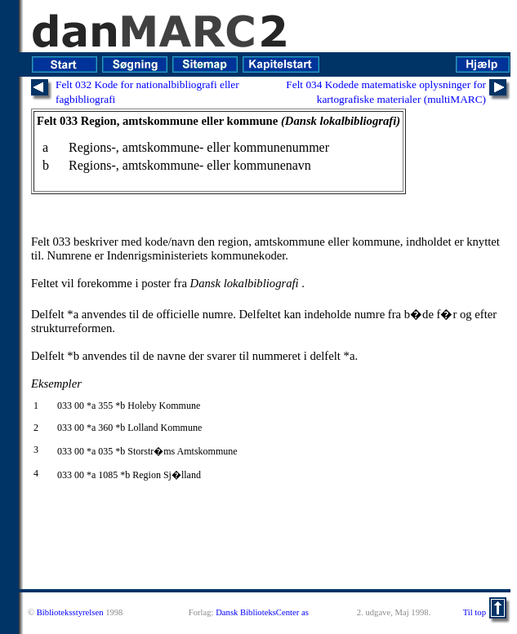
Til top (474, 612)
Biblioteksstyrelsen (70, 612)
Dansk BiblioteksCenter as (262, 612)
